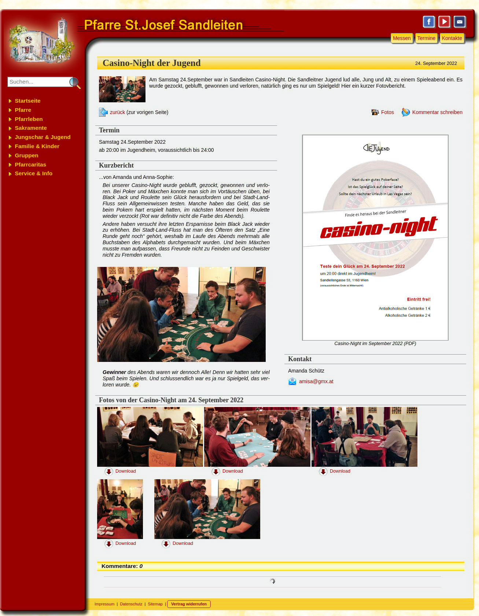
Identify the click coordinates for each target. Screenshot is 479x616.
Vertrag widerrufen (189, 604)
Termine (426, 38)
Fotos (387, 112)
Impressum (104, 604)
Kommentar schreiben (437, 112)
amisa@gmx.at (316, 381)
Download (125, 471)
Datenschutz (131, 604)
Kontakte (452, 38)
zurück (117, 112)
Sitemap (155, 604)
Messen (402, 38)
